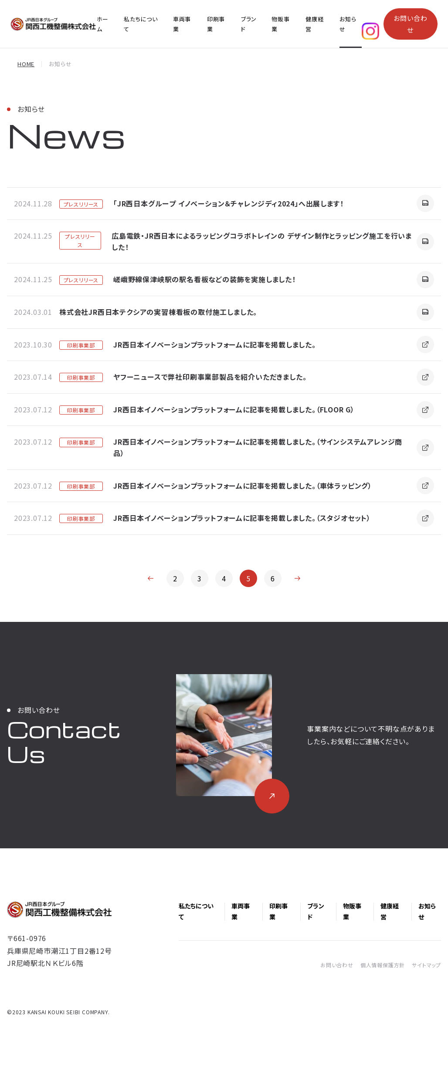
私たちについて (141, 24)
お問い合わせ (410, 24)
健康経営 (314, 24)
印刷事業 (216, 24)
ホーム (102, 24)
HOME (25, 64)
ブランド (249, 24)
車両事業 (182, 24)
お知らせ (347, 24)
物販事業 (280, 24)
